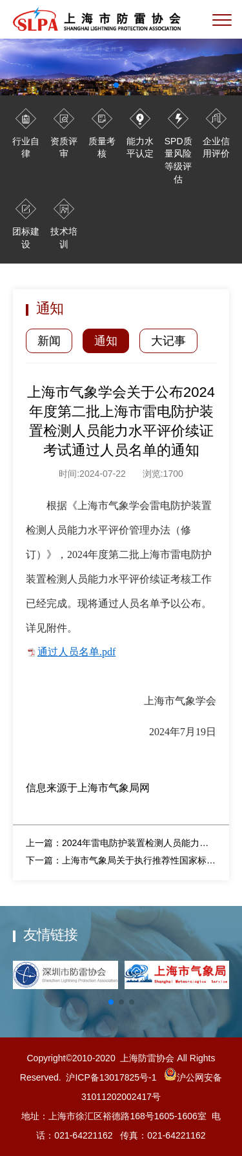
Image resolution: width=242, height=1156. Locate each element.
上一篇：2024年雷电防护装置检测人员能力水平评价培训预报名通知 (121, 843)
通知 (105, 340)
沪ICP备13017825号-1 (111, 1077)
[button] (111, 1002)
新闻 (49, 340)
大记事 (168, 340)
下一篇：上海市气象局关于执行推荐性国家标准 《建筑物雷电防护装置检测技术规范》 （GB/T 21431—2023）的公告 (121, 860)
